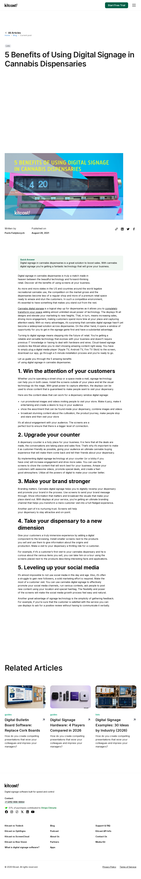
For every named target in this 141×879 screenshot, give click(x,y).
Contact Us (101, 836)
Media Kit (100, 842)
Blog (15, 35)
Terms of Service (128, 867)
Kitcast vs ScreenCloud (17, 836)
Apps (52, 847)
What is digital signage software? (22, 847)
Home (7, 35)
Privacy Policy (109, 867)
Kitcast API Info (103, 831)
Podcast (54, 831)
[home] (12, 5)
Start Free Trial (116, 5)
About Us (54, 836)
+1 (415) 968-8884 (14, 802)
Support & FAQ (103, 825)
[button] (133, 5)
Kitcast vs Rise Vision (16, 842)
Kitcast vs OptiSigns (15, 831)
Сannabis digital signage (31, 308)
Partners (54, 842)
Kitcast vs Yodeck (14, 825)
